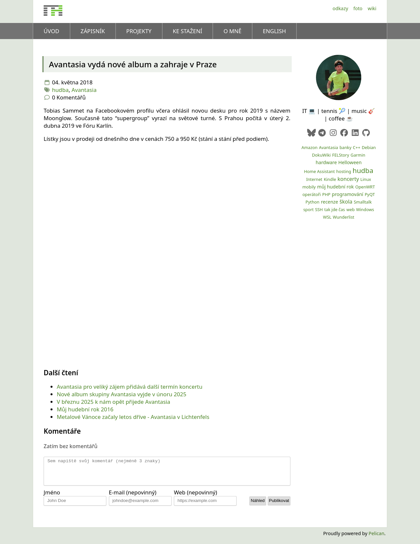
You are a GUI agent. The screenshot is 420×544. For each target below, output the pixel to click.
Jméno (52, 497)
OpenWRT (365, 187)
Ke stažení (187, 31)
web (350, 209)
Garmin (357, 155)
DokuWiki (321, 155)
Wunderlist (343, 217)
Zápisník (93, 31)
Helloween (350, 162)
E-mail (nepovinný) (133, 497)
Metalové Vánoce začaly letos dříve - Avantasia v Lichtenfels (133, 417)
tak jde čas (334, 209)
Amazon (310, 147)
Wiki (372, 8)
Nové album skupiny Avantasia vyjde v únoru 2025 (121, 394)
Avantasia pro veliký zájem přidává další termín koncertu (129, 386)
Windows (365, 209)
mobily (309, 187)
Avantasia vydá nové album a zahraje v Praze (133, 64)
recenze (329, 202)
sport (308, 209)
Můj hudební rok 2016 (85, 409)
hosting (343, 171)
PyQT (370, 194)
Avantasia (84, 90)
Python (312, 202)
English (274, 31)
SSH (319, 209)
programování (347, 194)
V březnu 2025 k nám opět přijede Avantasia (113, 401)
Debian (369, 147)
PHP (326, 194)
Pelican (376, 538)
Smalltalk (363, 202)
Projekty (139, 31)
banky (345, 147)
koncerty (348, 179)
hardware (326, 162)
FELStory (340, 155)
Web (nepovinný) (195, 497)
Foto (358, 8)
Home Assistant (319, 171)
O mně (232, 31)
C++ (356, 147)
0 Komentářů (69, 97)
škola (346, 201)
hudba (60, 90)
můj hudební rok (335, 187)
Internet (314, 179)
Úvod (51, 31)
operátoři (312, 194)
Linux (365, 179)
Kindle (330, 179)
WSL (327, 217)
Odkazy (340, 8)
